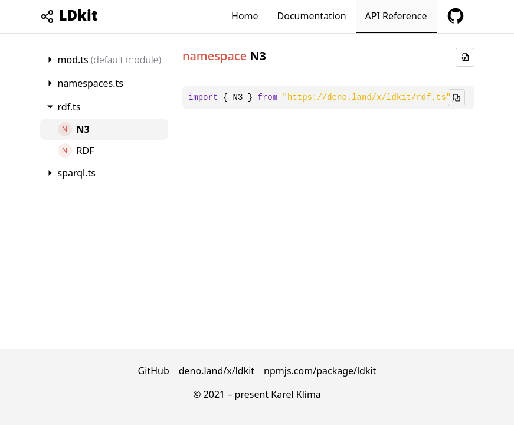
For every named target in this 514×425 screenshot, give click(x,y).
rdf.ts (69, 106)
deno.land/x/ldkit (216, 370)
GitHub (153, 370)
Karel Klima (296, 394)
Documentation (311, 15)
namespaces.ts (90, 83)
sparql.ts (77, 172)
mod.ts (109, 59)
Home (244, 15)
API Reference (396, 15)
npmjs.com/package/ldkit (320, 370)
